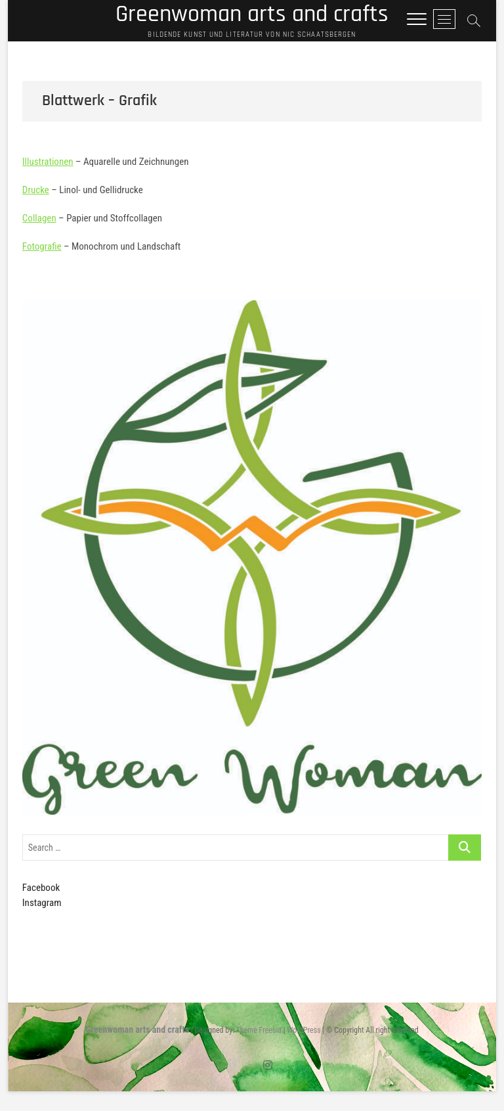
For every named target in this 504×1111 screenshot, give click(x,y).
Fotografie (42, 246)
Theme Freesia (258, 1030)
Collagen (39, 218)
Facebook (41, 888)
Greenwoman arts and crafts (252, 14)
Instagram (42, 903)
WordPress (303, 1030)
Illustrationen (48, 162)
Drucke (35, 190)
